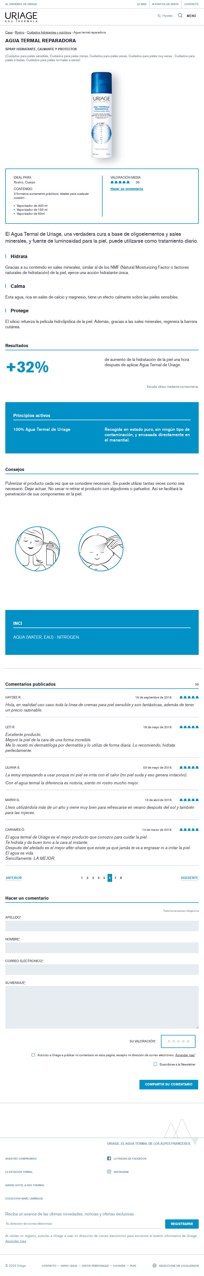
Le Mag (142, 4)
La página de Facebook (127, 1158)
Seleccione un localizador (175, 1265)
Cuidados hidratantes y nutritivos (49, 32)
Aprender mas (184, 1055)
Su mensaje (15, 983)
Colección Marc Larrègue (24, 1198)
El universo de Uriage (21, 4)
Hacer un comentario (126, 189)
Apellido (13, 917)
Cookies (119, 1265)
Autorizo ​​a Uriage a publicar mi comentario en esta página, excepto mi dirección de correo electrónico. (114, 1055)
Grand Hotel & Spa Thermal (24, 1185)
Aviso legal (69, 1265)
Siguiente (189, 878)
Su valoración (143, 1041)
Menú (191, 16)
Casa (8, 32)
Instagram (118, 1172)
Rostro (19, 32)
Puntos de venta (166, 4)
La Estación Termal (19, 1171)
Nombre (12, 939)
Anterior (14, 878)
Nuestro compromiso (21, 1158)
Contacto (191, 4)
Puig (133, 1265)
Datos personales (95, 1265)
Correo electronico (24, 961)
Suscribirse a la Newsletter (175, 1064)
